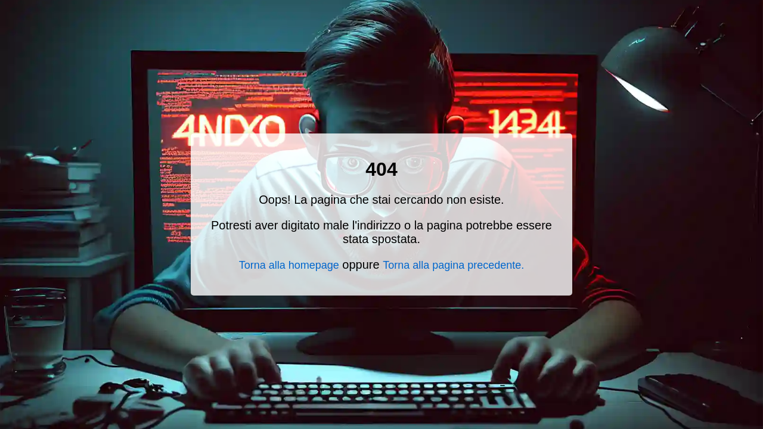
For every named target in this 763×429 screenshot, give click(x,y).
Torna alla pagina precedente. (453, 265)
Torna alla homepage (289, 265)
